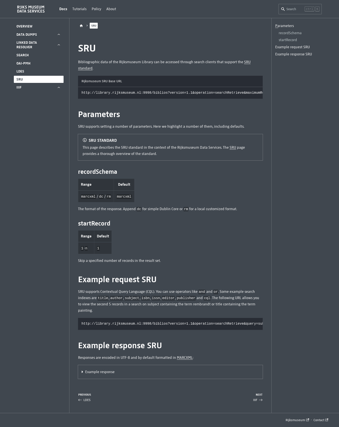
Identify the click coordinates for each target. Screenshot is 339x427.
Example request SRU (292, 47)
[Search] (300, 9)
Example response (100, 372)
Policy (96, 9)
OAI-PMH (23, 63)
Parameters (284, 26)
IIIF (18, 87)
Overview (24, 26)
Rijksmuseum (297, 420)
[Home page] (81, 25)
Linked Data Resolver (26, 44)
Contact (320, 420)
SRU (19, 79)
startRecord (288, 40)
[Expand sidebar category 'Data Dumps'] (59, 34)
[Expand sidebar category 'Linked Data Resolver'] (59, 45)
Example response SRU (293, 54)
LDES (20, 71)
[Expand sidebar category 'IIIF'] (59, 87)
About (111, 9)
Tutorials (79, 9)
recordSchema (290, 33)
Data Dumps (26, 34)
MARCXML (185, 358)
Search (22, 55)
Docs (63, 9)
